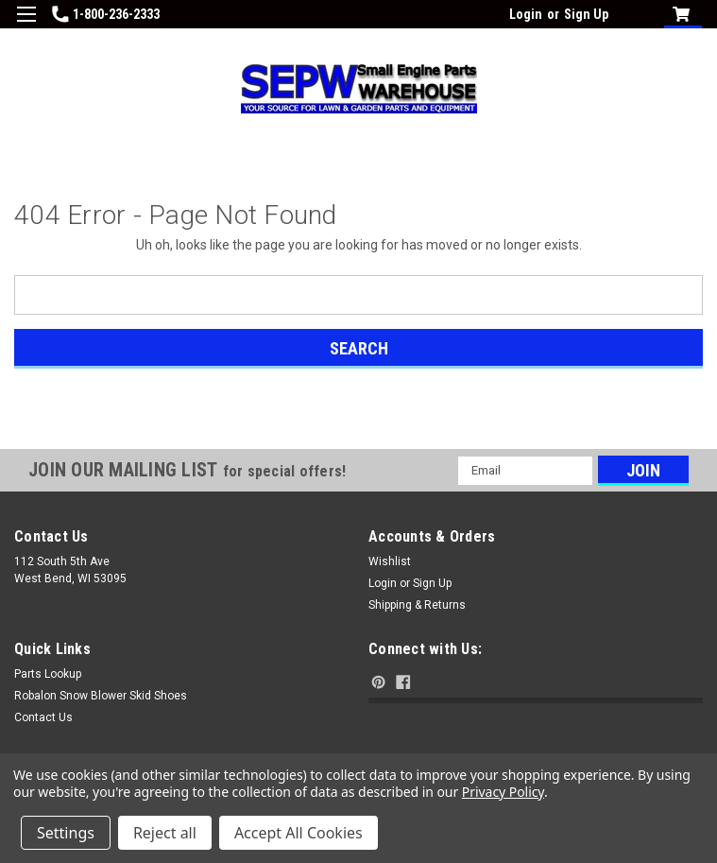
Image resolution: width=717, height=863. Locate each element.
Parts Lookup (47, 674)
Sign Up (586, 14)
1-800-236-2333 (106, 14)
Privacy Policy (503, 792)
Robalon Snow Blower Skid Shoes (100, 695)
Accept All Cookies (298, 832)
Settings (65, 832)
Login (525, 14)
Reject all (164, 832)
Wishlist (389, 561)
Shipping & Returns (417, 605)
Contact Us (43, 717)
